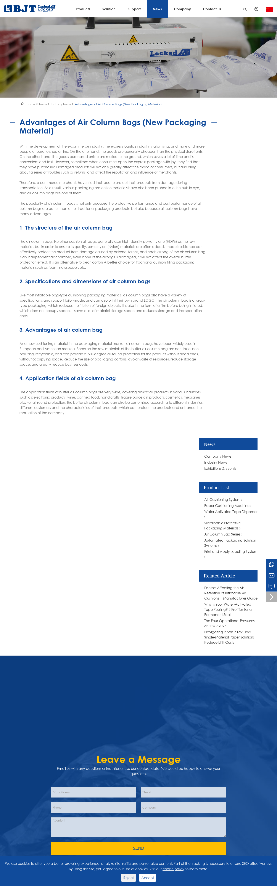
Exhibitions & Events (220, 468)
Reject (128, 877)
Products (83, 9)
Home (30, 104)
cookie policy (173, 869)
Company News (217, 456)
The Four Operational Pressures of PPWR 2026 (229, 623)
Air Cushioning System (223, 499)
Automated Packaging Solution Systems (230, 543)
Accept (147, 877)
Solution (109, 9)
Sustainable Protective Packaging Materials (222, 525)
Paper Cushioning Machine (228, 505)
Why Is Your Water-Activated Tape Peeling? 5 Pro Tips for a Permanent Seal (228, 609)
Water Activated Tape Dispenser (231, 514)
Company (182, 9)
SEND (138, 848)
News (157, 9)
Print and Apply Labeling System (230, 554)
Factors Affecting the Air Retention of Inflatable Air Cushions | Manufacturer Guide (231, 592)
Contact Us (212, 9)
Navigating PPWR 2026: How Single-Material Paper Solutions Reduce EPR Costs (229, 637)
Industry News (61, 104)
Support (134, 9)
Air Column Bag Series (223, 534)
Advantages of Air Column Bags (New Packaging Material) (118, 104)
